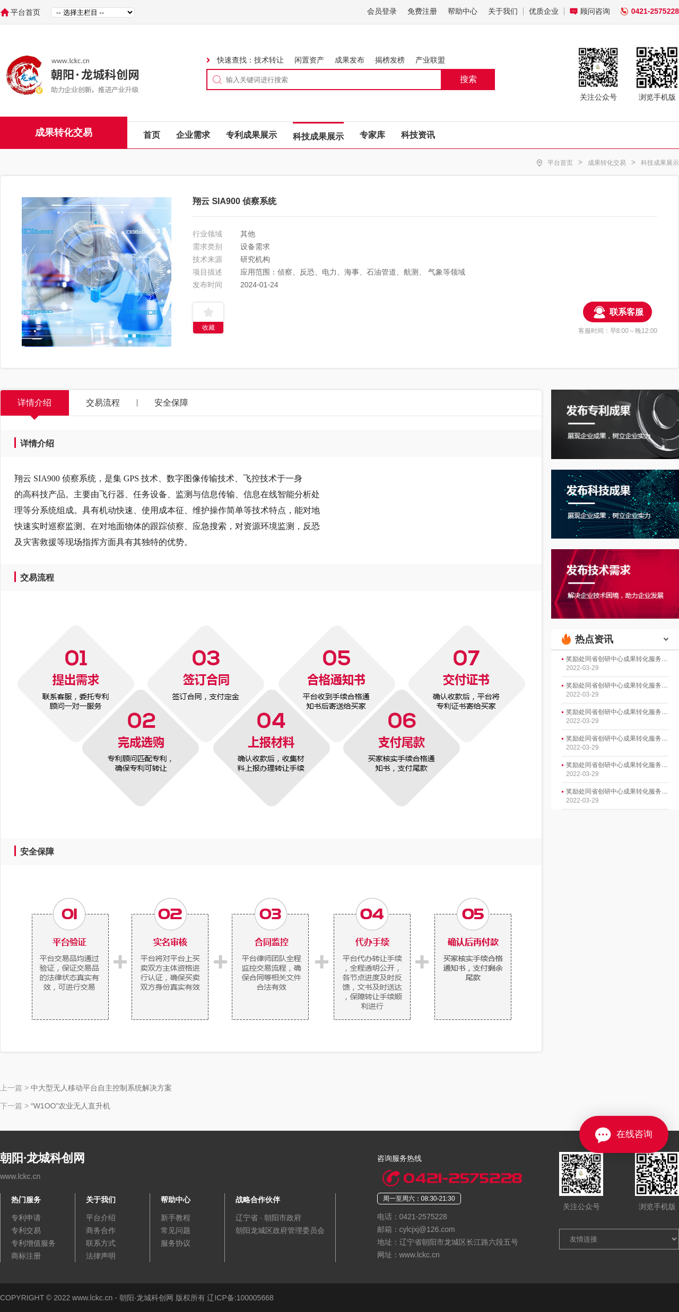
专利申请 (26, 1217)
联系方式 (101, 1243)
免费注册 (422, 11)
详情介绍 (34, 402)
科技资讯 (418, 134)
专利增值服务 (33, 1243)
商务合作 (101, 1230)
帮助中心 (462, 11)
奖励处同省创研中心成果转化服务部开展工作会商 (617, 659)
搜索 (468, 79)
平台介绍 (101, 1217)
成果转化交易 (607, 162)
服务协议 (175, 1243)
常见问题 (175, 1230)
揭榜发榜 (390, 60)
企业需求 (193, 134)
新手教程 (175, 1217)
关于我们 (503, 11)
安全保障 (171, 402)
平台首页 (25, 12)
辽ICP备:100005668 (240, 1297)
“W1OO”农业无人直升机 (70, 1106)
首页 (151, 134)
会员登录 (382, 11)
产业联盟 (430, 60)
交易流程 (103, 402)
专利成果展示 (251, 134)
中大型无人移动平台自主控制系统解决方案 (101, 1088)
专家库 (372, 134)
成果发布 (349, 60)
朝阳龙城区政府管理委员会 (280, 1230)
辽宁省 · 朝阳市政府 (268, 1217)
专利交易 (26, 1230)
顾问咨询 (595, 11)
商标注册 (26, 1256)
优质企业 (544, 11)
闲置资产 (309, 60)
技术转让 (269, 60)
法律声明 (101, 1256)
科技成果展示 (318, 136)
